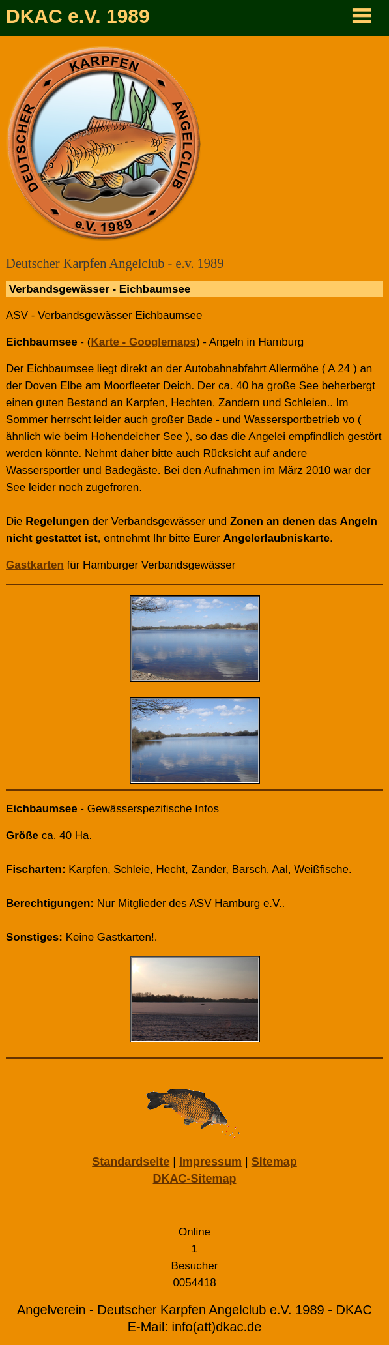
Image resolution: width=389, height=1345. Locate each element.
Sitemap (274, 1161)
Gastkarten (35, 565)
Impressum (210, 1161)
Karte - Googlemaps (143, 342)
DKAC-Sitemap (194, 1178)
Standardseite (130, 1161)
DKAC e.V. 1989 (78, 16)
